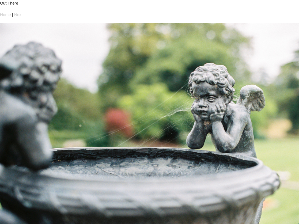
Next (18, 14)
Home (5, 14)
